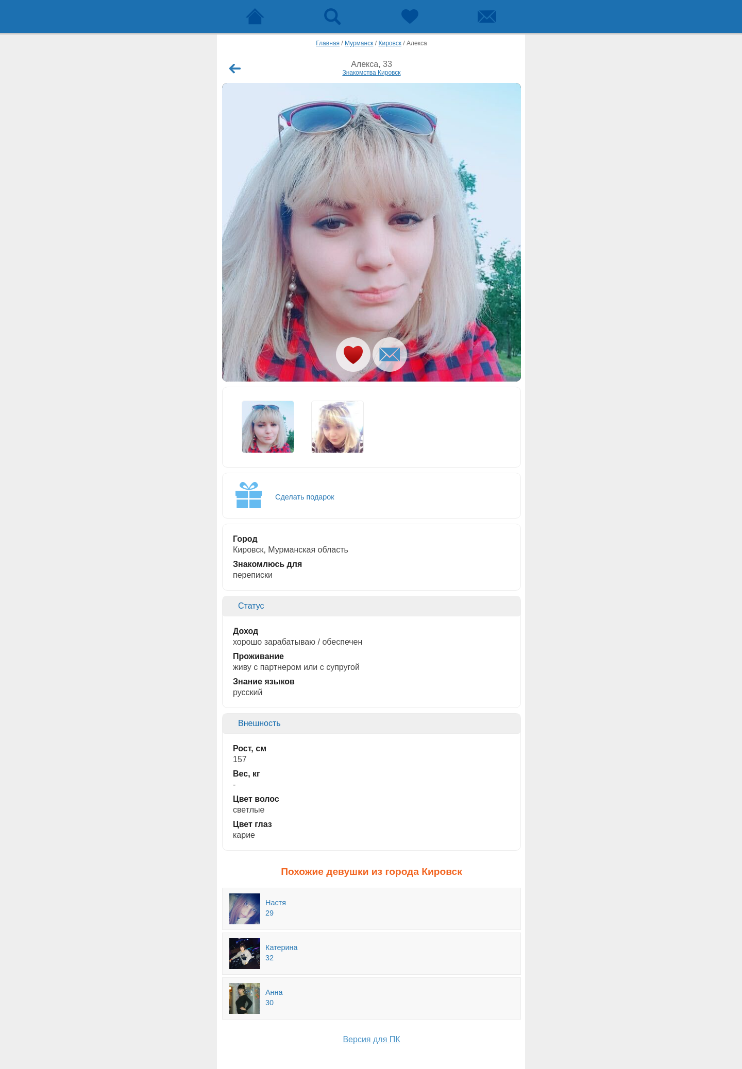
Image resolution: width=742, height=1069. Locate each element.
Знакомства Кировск (371, 72)
